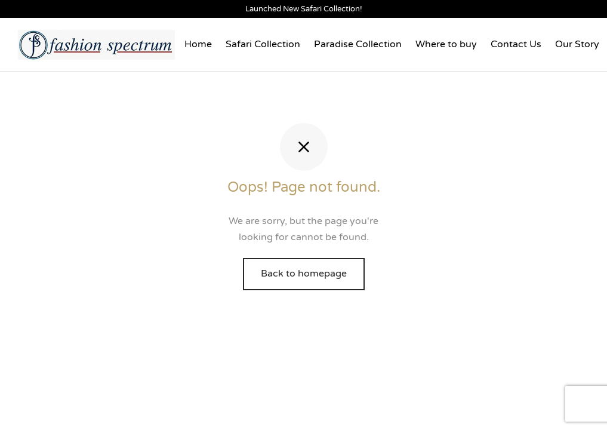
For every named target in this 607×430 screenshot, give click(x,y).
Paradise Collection (358, 44)
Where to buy (446, 44)
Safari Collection (263, 44)
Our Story (577, 44)
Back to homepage (304, 274)
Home (198, 44)
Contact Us (516, 44)
